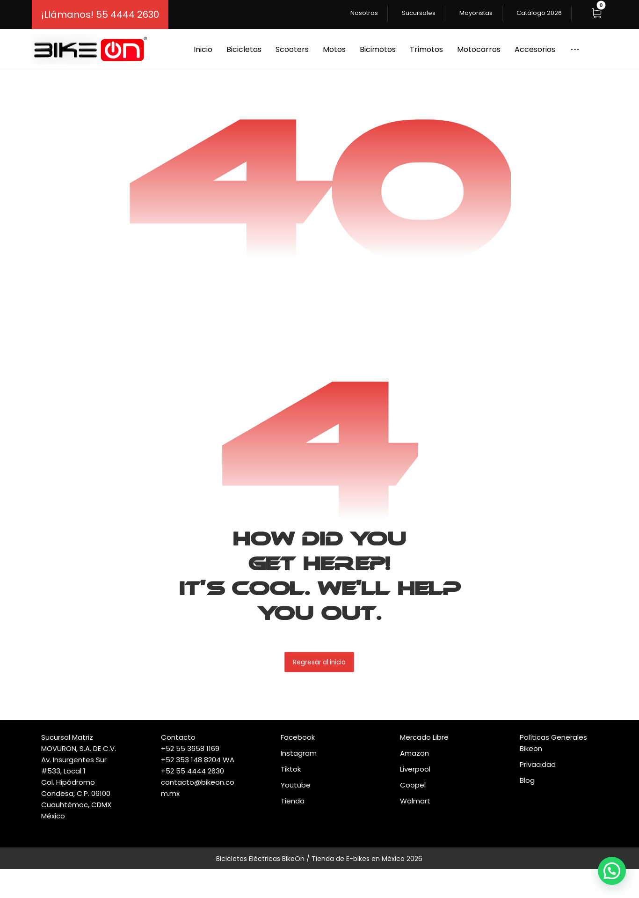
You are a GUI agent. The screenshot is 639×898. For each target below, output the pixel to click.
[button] (596, 13)
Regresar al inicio (319, 661)
